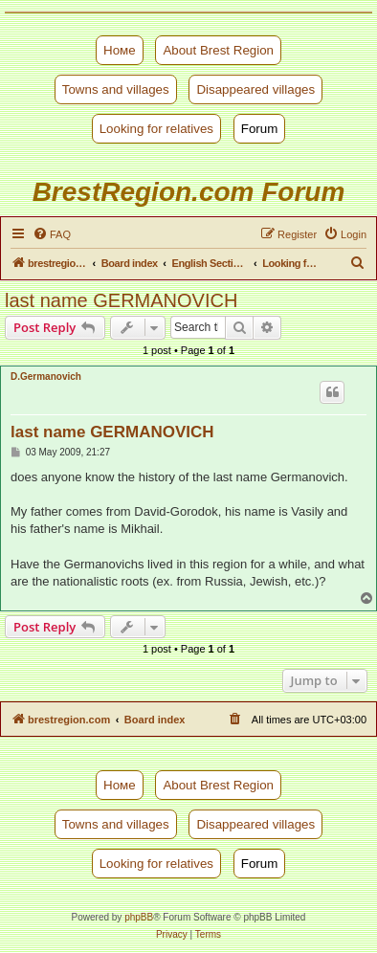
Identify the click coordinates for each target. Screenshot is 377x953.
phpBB (138, 917)
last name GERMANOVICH (121, 300)
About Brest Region (218, 50)
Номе (119, 50)
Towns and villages (115, 89)
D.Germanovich (46, 376)
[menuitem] (52, 234)
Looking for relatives (156, 129)
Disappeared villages (255, 89)
